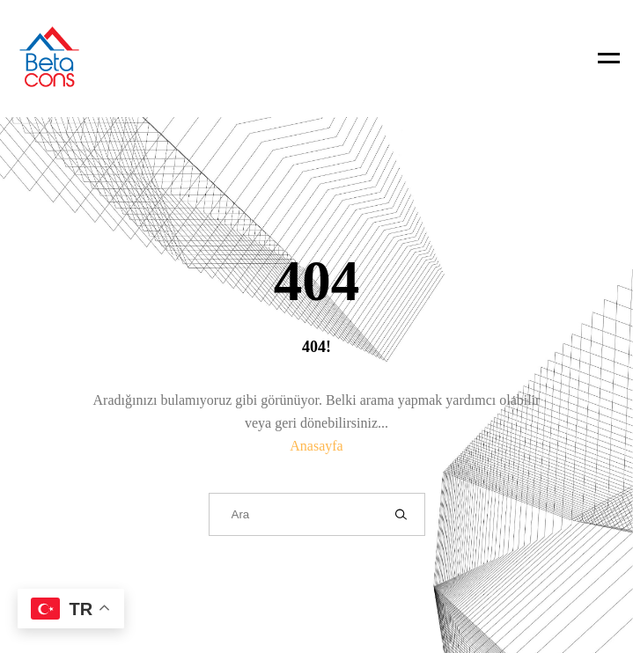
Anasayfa (316, 445)
